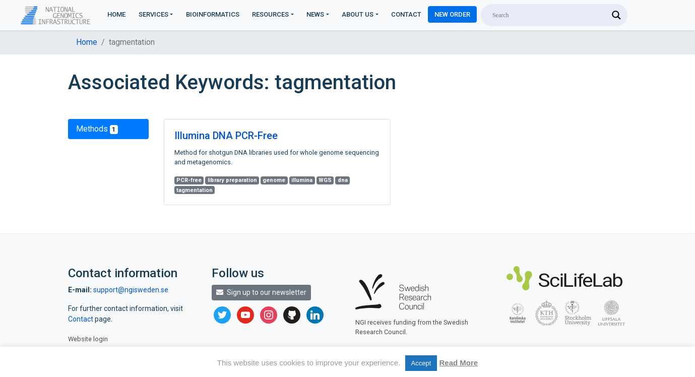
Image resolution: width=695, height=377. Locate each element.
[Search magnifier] (616, 15)
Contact (406, 14)
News (315, 14)
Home (116, 14)
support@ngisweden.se (130, 290)
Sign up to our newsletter (261, 292)
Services (153, 14)
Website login (88, 339)
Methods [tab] (97, 129)
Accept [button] (421, 363)
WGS (325, 180)
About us (357, 14)
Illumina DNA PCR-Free (226, 136)
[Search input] (549, 15)
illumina (301, 180)
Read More (458, 362)
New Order (452, 14)
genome (274, 180)
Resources (270, 14)
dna (343, 180)
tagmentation (194, 190)
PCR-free (189, 180)
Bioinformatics (212, 14)
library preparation (232, 180)
